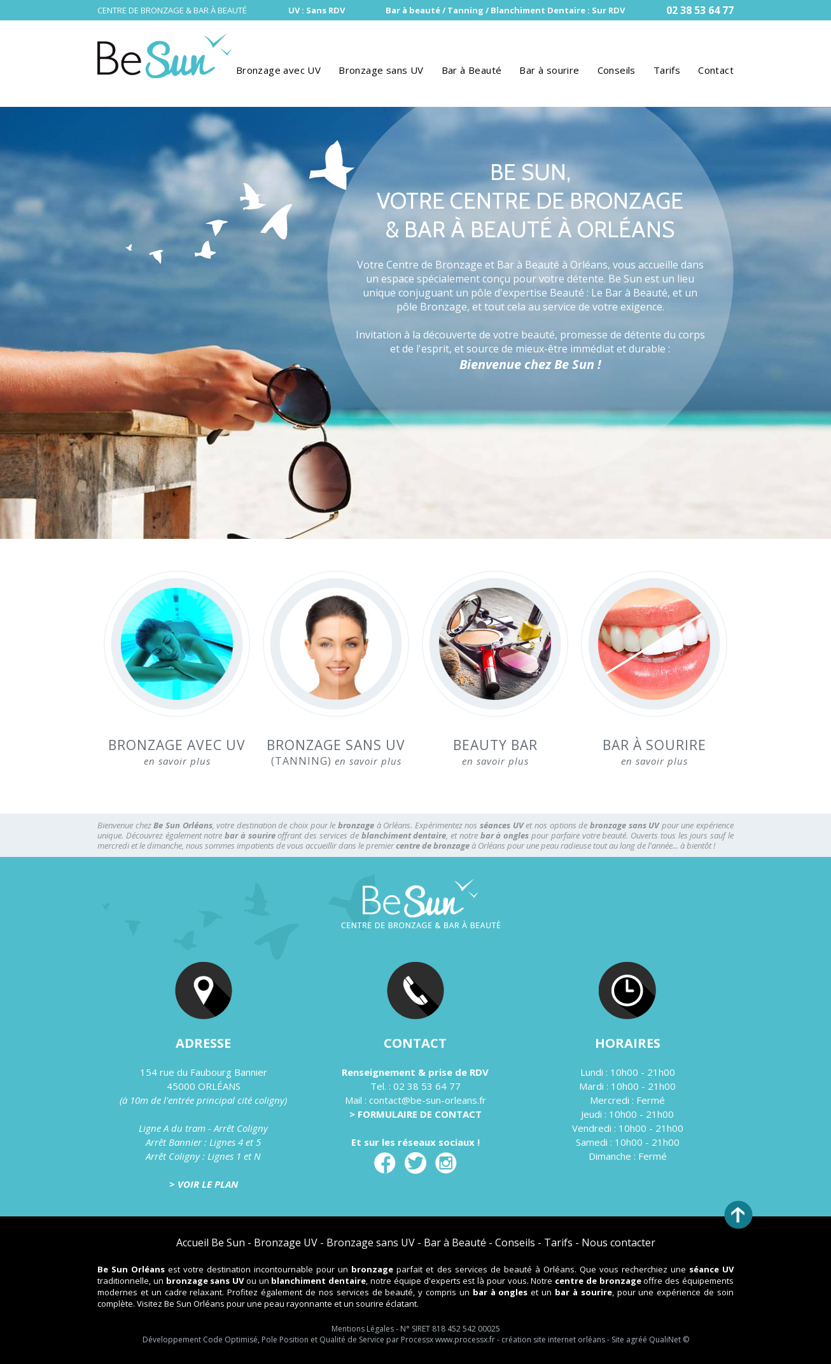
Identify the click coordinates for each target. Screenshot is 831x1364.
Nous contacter (618, 1242)
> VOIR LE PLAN (203, 1184)
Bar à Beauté (472, 70)
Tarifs (666, 70)
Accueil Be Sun (210, 1242)
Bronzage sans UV (381, 70)
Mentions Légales (363, 1328)
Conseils (616, 70)
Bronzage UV (286, 1242)
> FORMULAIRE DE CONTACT (415, 1114)
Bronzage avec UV (278, 70)
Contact (716, 70)
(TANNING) (336, 752)
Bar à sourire (549, 70)
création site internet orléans (553, 1339)
